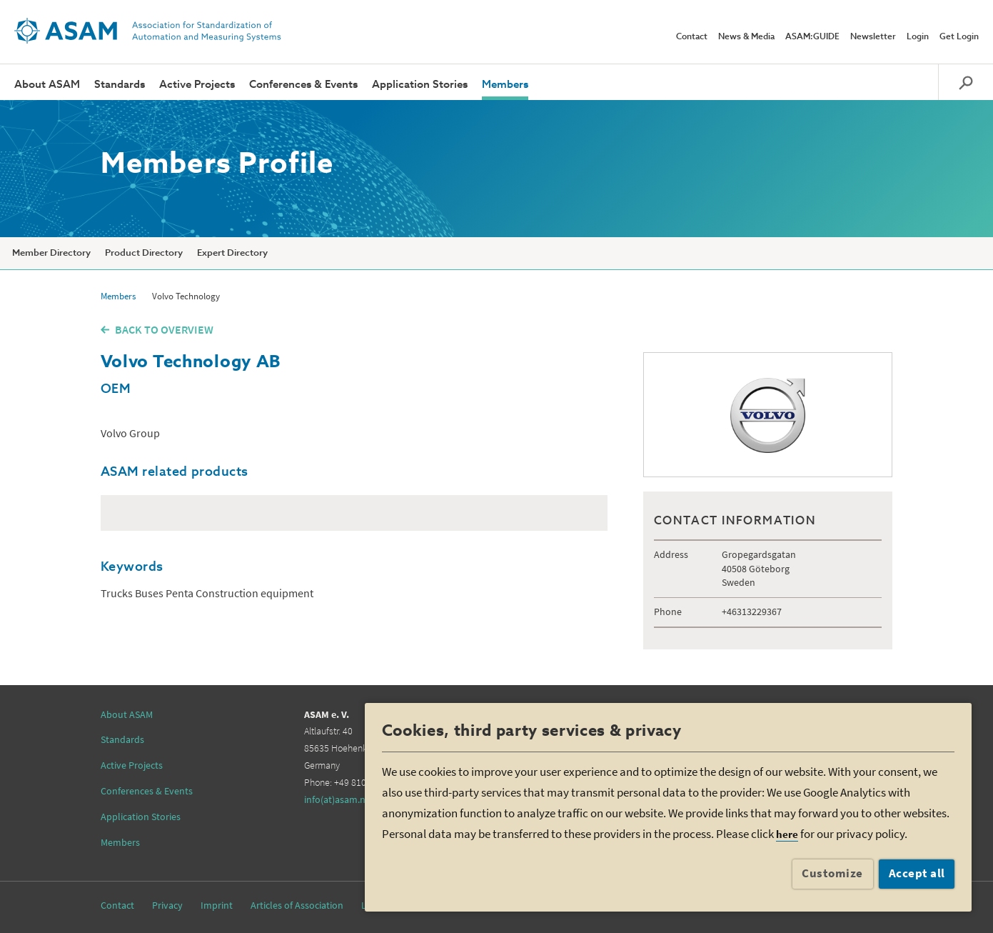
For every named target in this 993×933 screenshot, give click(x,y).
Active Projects (197, 84)
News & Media (746, 37)
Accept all (917, 873)
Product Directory (144, 253)
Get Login (959, 37)
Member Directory (51, 253)
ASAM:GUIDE (812, 37)
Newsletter (873, 37)
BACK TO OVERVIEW (164, 329)
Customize (832, 873)
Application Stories (420, 84)
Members (505, 84)
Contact (691, 37)
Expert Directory (232, 253)
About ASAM (47, 84)
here (787, 834)
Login (918, 37)
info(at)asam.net (339, 799)
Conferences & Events (303, 84)
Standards (119, 84)
